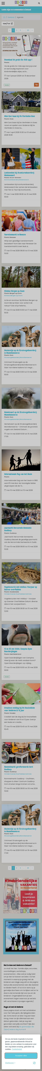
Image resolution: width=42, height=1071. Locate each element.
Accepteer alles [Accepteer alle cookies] (21, 1056)
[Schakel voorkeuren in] (10, 1063)
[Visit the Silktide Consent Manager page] (34, 1062)
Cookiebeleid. (17, 1049)
